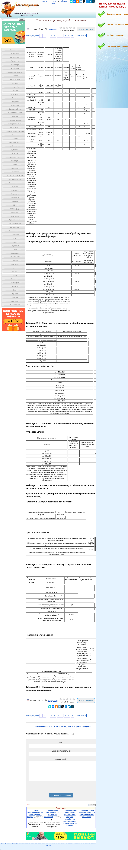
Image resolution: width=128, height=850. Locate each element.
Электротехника (15, 305)
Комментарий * (61, 759)
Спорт (15, 249)
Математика (15, 172)
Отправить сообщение (61, 795)
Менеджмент (15, 190)
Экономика (14, 301)
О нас (54, 1)
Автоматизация (15, 50)
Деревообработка (15, 109)
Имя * (61, 743)
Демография (15, 105)
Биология (15, 76)
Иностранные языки (14, 124)
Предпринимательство (15, 72)
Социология (15, 246)
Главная (44, 1)
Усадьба (14, 271)
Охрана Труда (14, 209)
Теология (15, 260)
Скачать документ (86, 29)
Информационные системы (15, 131)
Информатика (14, 127)
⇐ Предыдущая (32, 35)
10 (72, 36)
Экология (15, 297)
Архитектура (15, 65)
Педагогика (15, 212)
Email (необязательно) (61, 751)
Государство (15, 101)
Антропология (14, 57)
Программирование (15, 223)
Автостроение (14, 53)
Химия (15, 290)
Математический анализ (15, 175)
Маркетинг (15, 168)
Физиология (15, 279)
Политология (15, 216)
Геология (15, 98)
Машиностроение (14, 183)
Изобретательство (15, 120)
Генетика (15, 90)
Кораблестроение (15, 146)
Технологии (15, 264)
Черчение (15, 294)
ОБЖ (14, 205)
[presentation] (46, 787)
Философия (15, 282)
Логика (15, 164)
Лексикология (14, 157)
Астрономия (15, 68)
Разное (15, 242)
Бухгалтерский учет (15, 87)
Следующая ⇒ (80, 35)
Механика (15, 201)
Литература (15, 161)
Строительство (15, 257)
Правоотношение (14, 220)
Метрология (15, 198)
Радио (15, 238)
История (15, 138)
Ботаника (15, 83)
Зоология (15, 116)
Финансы (15, 286)
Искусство (15, 135)
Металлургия (15, 194)
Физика (15, 275)
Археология (15, 61)
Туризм (15, 268)
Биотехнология (15, 79)
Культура (15, 153)
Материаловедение (15, 179)
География (14, 94)
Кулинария (14, 150)
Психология (15, 234)
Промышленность (15, 231)
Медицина (15, 186)
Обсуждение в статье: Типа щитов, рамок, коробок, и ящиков (63, 727)
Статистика (14, 253)
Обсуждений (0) (53, 29)
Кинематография (14, 142)
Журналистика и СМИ (15, 113)
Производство (14, 227)
